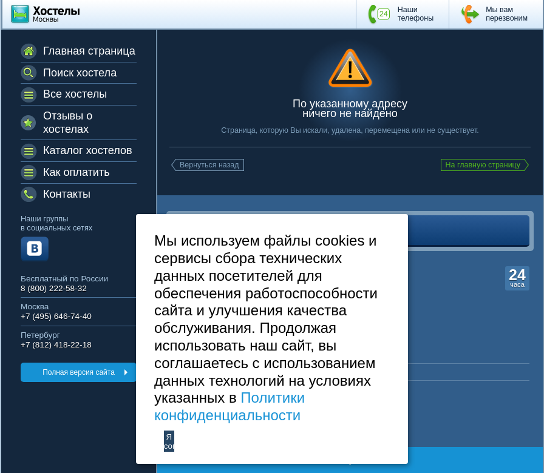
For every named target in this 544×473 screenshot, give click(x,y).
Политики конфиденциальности (229, 406)
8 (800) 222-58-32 (54, 288)
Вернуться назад (209, 165)
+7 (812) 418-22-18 (56, 344)
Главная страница (89, 51)
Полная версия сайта (78, 372)
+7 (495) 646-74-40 (56, 316)
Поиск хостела (80, 73)
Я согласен (169, 441)
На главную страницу (483, 165)
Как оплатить (76, 172)
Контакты (66, 194)
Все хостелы (75, 94)
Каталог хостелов (87, 150)
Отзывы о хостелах (67, 122)
